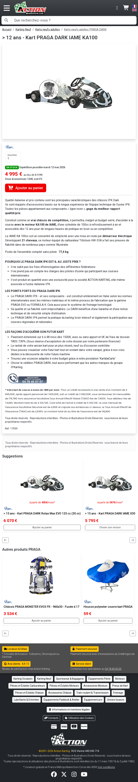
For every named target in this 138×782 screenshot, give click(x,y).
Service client (81, 663)
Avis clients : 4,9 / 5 (16, 663)
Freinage (118, 692)
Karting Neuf (23, 29)
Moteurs (120, 678)
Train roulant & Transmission (92, 692)
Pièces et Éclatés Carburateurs (27, 685)
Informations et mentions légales (69, 709)
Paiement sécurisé (84, 649)
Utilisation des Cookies (79, 718)
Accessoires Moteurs (95, 685)
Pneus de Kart (120, 685)
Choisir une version (110, 527)
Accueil (6, 29)
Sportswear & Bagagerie (70, 678)
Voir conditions (106, 767)
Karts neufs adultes (47, 29)
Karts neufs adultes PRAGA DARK (85, 29)
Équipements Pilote (99, 678)
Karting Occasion (23, 678)
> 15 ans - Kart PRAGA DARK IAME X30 (110, 513)
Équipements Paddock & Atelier (61, 699)
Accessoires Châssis (60, 692)
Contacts (52, 718)
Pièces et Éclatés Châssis (29, 692)
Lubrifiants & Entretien (26, 699)
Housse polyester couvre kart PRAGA (108, 606)
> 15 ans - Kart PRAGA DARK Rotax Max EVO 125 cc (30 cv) (42, 513)
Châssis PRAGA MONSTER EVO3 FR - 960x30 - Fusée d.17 (41, 606)
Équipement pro (93, 699)
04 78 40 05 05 (113, 668)
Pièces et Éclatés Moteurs (64, 685)
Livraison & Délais (15, 649)
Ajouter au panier (25, 188)
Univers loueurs (115, 699)
